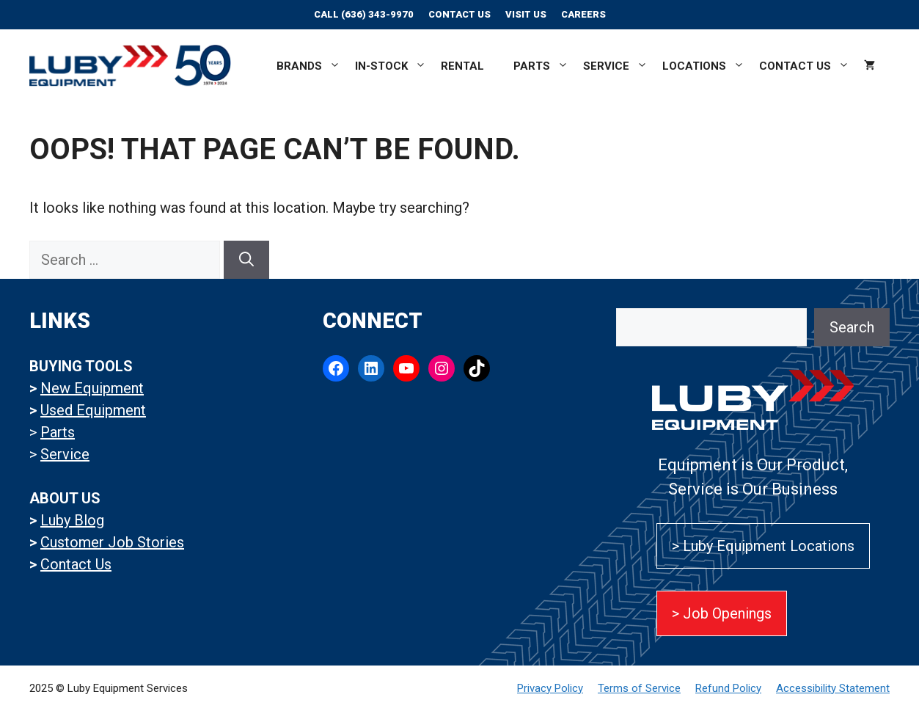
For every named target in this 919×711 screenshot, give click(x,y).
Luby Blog (72, 520)
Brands (308, 66)
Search (852, 327)
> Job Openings (722, 613)
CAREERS (583, 14)
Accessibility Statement (833, 688)
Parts (540, 66)
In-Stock (390, 66)
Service (615, 66)
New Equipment (92, 388)
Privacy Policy (550, 688)
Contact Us (459, 14)
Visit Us (525, 14)
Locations (703, 66)
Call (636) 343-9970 (364, 14)
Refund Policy (728, 688)
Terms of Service (639, 688)
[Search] (246, 260)
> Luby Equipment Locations (763, 546)
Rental (462, 66)
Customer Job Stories (112, 542)
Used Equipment (93, 410)
